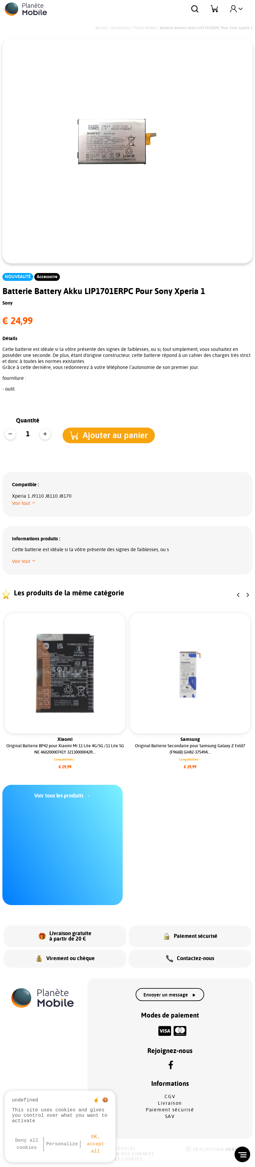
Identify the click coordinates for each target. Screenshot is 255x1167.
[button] (111, 434)
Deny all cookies (26, 1144)
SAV (170, 1116)
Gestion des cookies (115, 1159)
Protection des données (121, 1154)
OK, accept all (95, 1144)
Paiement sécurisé (170, 1109)
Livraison (170, 1103)
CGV (169, 1096)
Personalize (62, 1144)
